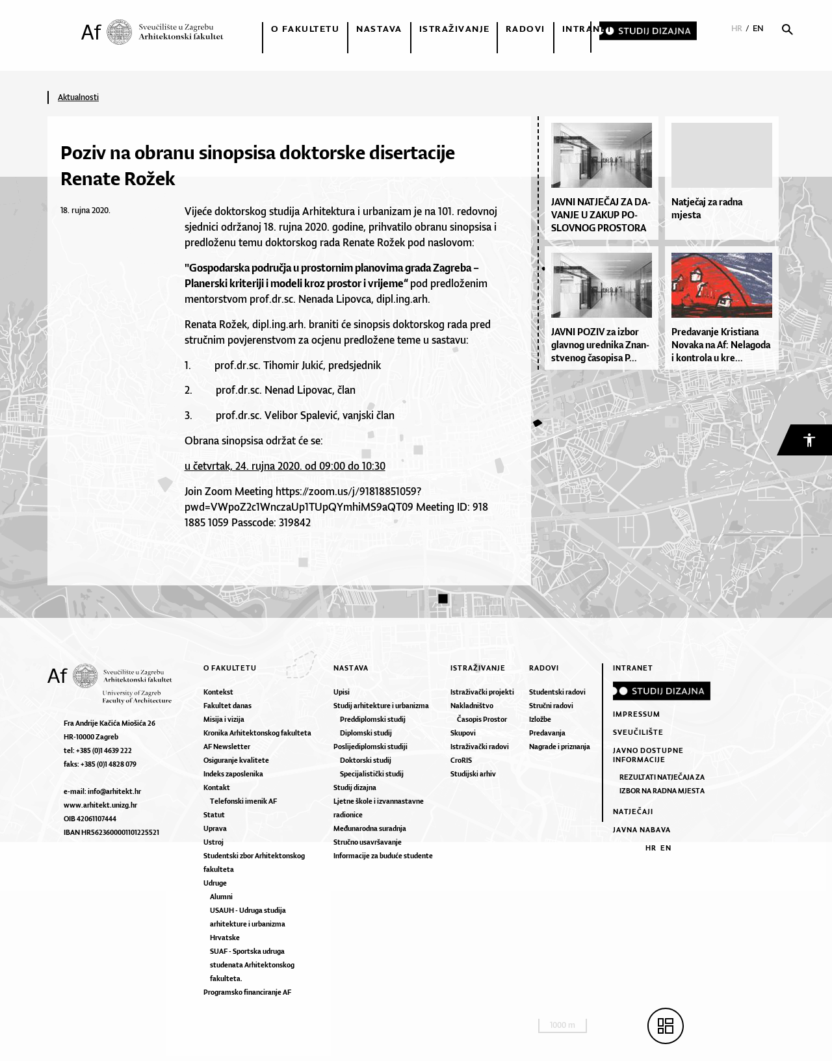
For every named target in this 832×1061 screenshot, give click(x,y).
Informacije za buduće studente (383, 855)
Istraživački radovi (479, 746)
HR (736, 28)
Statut (214, 814)
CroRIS (461, 760)
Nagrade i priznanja (559, 746)
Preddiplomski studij (373, 719)
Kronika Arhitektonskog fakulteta (257, 732)
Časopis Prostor (482, 719)
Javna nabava (642, 829)
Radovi (525, 28)
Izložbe (540, 719)
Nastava (379, 28)
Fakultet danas (227, 705)
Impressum (636, 714)
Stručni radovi (551, 705)
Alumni (221, 896)
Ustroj (213, 842)
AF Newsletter (226, 746)
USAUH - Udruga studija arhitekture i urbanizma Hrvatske (248, 924)
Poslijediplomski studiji (370, 746)
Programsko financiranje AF (247, 992)
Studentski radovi (557, 692)
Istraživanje (454, 28)
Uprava (215, 828)
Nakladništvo (471, 705)
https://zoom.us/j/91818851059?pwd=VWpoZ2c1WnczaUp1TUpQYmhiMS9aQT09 (303, 499)
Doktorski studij (365, 760)
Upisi (341, 692)
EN (758, 28)
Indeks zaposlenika (233, 773)
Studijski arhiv (473, 773)
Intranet (587, 28)
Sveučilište (638, 732)
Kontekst (218, 692)
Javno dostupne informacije (648, 755)
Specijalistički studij (372, 773)
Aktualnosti (78, 97)
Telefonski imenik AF (243, 801)
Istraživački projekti (482, 692)
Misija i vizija (223, 719)
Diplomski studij (366, 732)
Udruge (215, 883)
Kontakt (216, 787)
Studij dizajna (354, 787)
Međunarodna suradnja (369, 828)
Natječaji (633, 811)
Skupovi (463, 732)
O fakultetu (305, 28)
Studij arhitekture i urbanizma (381, 705)
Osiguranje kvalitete (236, 760)
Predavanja (547, 732)
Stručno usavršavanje (367, 842)
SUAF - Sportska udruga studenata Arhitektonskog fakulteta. (252, 965)
